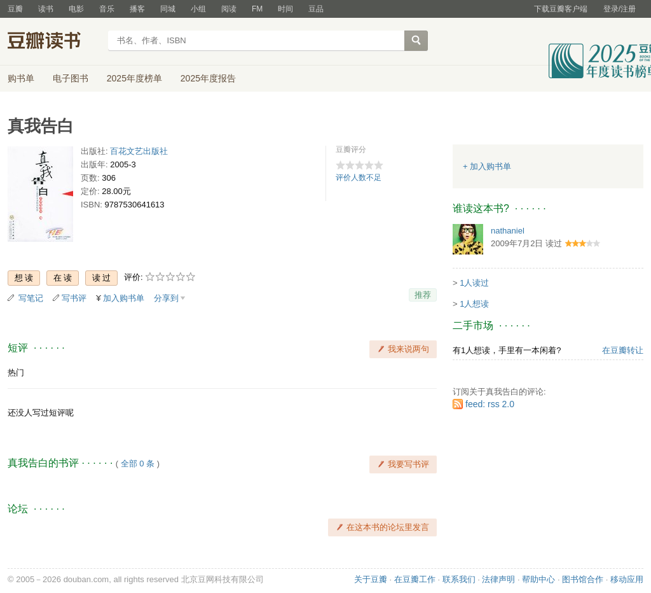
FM (257, 8)
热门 (16, 372)
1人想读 (474, 304)
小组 (198, 8)
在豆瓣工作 (414, 579)
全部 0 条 (137, 463)
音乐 (106, 8)
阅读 (228, 8)
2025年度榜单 (134, 78)
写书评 (74, 298)
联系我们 (459, 579)
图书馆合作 (582, 579)
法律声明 (498, 579)
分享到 (166, 298)
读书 (45, 8)
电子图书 (70, 78)
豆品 (316, 8)
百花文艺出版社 (139, 151)
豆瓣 (15, 8)
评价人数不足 (358, 177)
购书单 (21, 78)
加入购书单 (123, 298)
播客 (137, 8)
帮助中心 (538, 579)
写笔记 (30, 298)
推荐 (423, 295)
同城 (167, 8)
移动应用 (626, 579)
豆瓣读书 (54, 42)
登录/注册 (619, 8)
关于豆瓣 (370, 579)
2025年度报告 (208, 78)
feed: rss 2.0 (489, 404)
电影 (76, 8)
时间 (285, 8)
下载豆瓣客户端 (560, 8)
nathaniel (507, 230)
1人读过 (474, 283)
